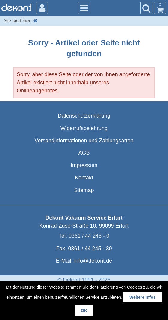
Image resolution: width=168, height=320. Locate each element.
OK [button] (84, 310)
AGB (84, 153)
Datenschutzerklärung (84, 116)
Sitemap (84, 190)
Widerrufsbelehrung (84, 128)
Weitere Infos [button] (142, 297)
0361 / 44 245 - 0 (89, 236)
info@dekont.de (93, 261)
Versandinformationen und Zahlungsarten (83, 141)
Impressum (84, 165)
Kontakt (84, 178)
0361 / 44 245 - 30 (90, 249)
